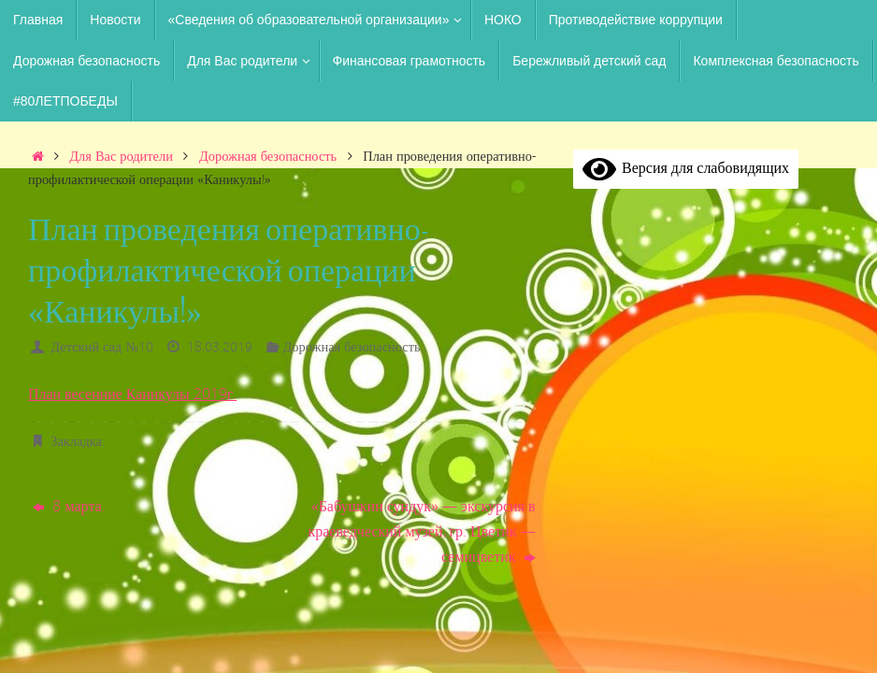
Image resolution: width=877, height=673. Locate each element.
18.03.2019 (219, 346)
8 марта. (69, 505)
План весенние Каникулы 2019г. (132, 393)
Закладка (76, 441)
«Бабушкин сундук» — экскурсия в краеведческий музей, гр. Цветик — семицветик (421, 530)
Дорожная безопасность (268, 156)
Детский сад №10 (101, 346)
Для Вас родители (121, 156)
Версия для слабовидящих (685, 167)
